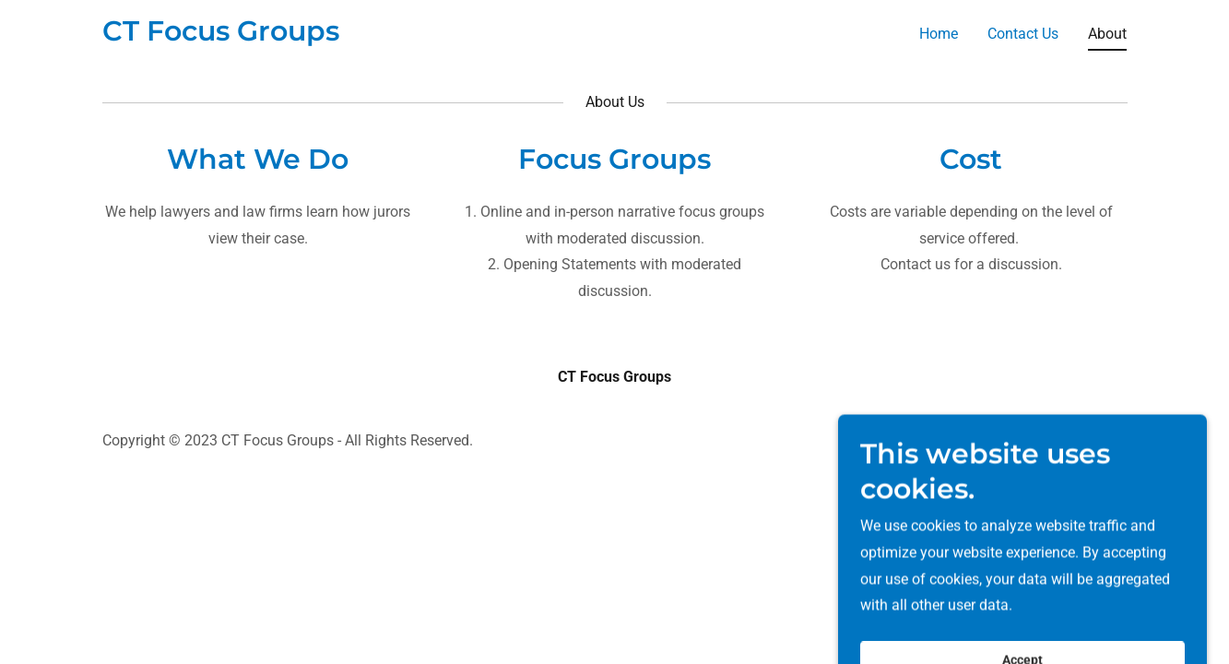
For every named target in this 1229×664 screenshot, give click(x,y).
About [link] (1107, 33)
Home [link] (938, 33)
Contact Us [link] (1022, 33)
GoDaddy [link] (1097, 440)
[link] (220, 35)
